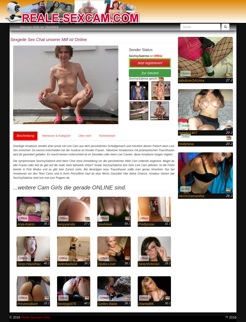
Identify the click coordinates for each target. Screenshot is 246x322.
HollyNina (186, 144)
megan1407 (188, 133)
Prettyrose (146, 224)
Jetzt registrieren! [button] (149, 63)
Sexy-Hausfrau (28, 264)
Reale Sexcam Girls (35, 317)
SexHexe (105, 224)
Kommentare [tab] (107, 135)
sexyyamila (66, 224)
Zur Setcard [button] (149, 73)
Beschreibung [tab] (25, 135)
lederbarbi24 (67, 264)
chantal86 (146, 304)
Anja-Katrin (26, 224)
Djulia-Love (107, 264)
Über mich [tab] (84, 135)
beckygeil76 (67, 304)
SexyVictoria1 (149, 264)
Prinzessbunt (27, 304)
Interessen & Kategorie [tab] (56, 135)
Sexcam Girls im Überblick (39, 27)
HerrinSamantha (191, 196)
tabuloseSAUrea (191, 80)
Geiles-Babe (107, 304)
